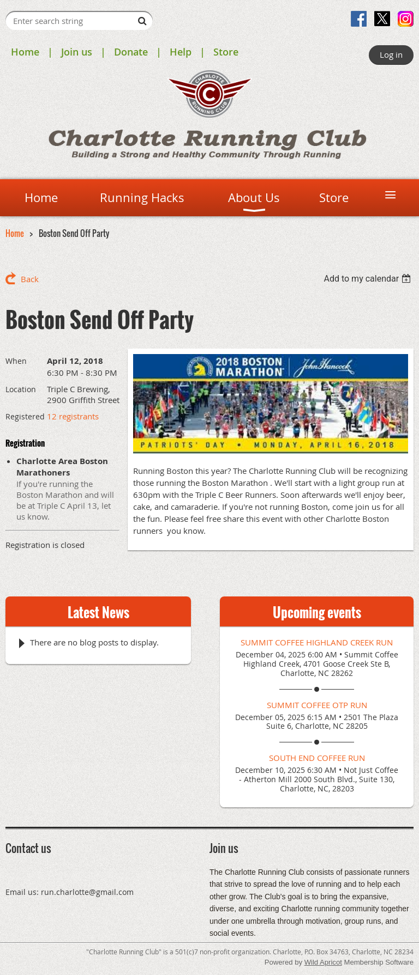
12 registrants (73, 416)
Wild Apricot (323, 962)
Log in (391, 54)
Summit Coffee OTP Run (317, 704)
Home (25, 51)
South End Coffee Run (317, 757)
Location (20, 389)
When (16, 361)
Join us (76, 51)
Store (225, 51)
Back (30, 278)
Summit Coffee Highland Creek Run (317, 642)
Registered (25, 416)
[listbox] (369, 278)
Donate (131, 51)
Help (180, 51)
